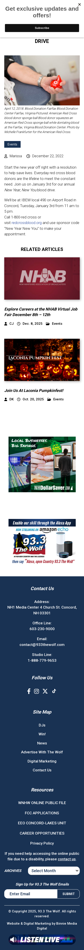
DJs (42, 725)
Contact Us (42, 770)
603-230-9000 (42, 629)
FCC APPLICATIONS (42, 813)
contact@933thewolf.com (42, 644)
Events (12, 144)
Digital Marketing (42, 761)
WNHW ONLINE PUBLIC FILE (42, 803)
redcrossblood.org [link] (27, 222)
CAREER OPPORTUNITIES (42, 833)
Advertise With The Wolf (42, 752)
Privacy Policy (42, 843)
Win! (42, 734)
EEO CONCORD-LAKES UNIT (42, 823)
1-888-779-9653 (42, 660)
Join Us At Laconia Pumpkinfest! (33, 390)
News (42, 743)
